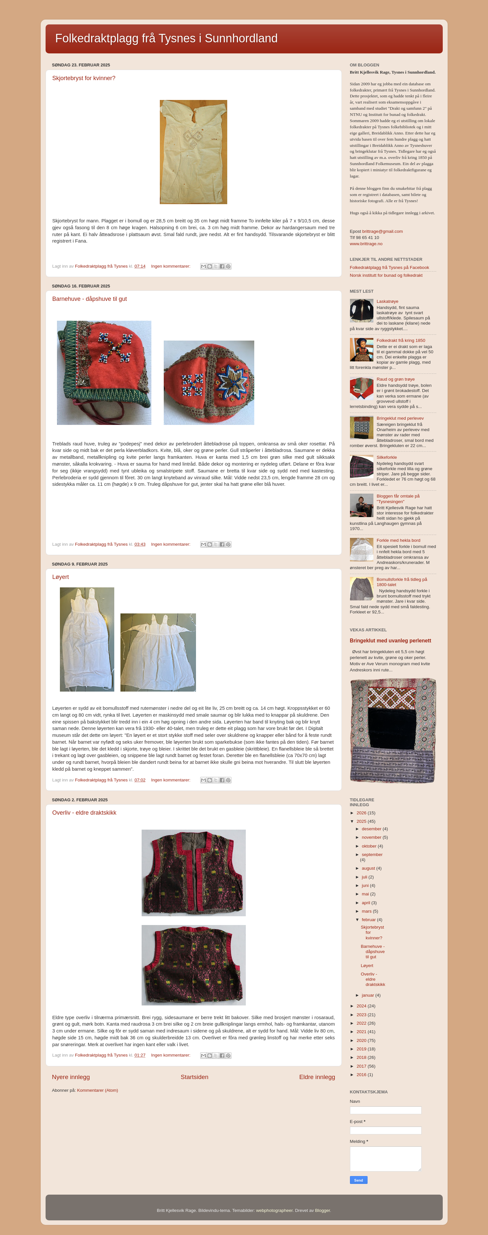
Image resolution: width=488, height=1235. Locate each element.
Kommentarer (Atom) (97, 1090)
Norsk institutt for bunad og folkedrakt (386, 275)
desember (372, 828)
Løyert (60, 577)
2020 (362, 1040)
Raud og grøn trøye (396, 379)
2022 (362, 1023)
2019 (362, 1048)
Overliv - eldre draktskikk (84, 812)
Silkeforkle (387, 457)
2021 (362, 1031)
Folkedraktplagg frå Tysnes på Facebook (389, 267)
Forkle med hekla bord (398, 540)
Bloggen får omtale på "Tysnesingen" (398, 499)
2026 (362, 812)
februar (369, 919)
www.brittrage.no (366, 243)
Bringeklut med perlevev (400, 418)
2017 (362, 1066)
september (372, 854)
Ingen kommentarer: (171, 266)
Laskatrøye (387, 301)
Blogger (322, 1210)
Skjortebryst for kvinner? (84, 78)
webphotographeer (274, 1210)
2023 (362, 1014)
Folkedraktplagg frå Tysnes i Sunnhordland (166, 38)
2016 (362, 1074)
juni (366, 885)
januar (368, 995)
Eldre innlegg (317, 1077)
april (366, 902)
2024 (362, 1005)
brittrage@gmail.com (382, 231)
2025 (362, 821)
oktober (370, 846)
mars (367, 911)
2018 (362, 1057)
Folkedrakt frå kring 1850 (401, 340)
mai (366, 893)
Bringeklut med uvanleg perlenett (390, 640)
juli (365, 877)
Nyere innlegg (71, 1077)
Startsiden (194, 1077)
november (372, 837)
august (369, 868)
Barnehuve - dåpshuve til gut (89, 299)
